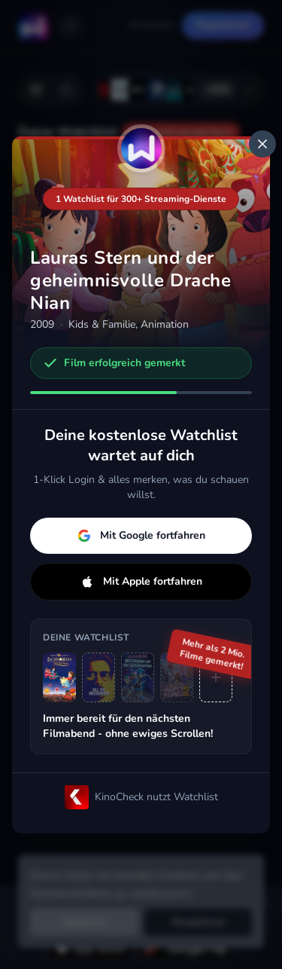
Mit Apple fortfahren (141, 581)
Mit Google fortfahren (141, 535)
